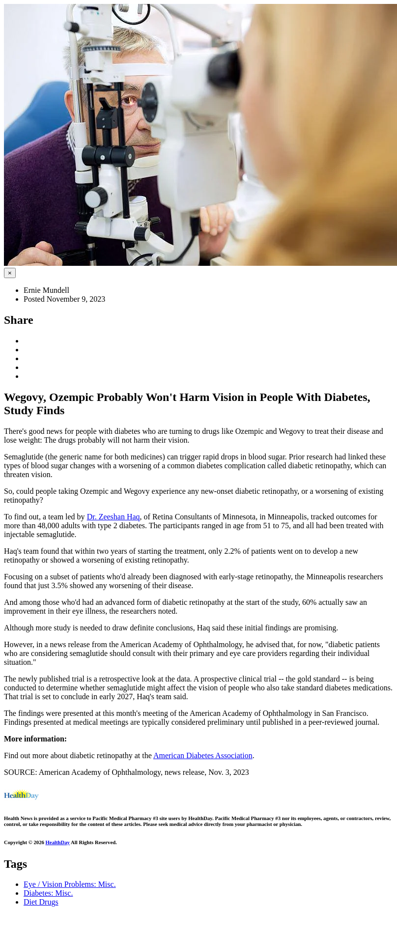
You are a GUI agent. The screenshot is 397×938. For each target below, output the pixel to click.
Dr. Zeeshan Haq (113, 516)
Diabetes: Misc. (48, 893)
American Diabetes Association (203, 755)
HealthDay (58, 842)
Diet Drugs (41, 902)
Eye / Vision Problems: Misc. (70, 884)
